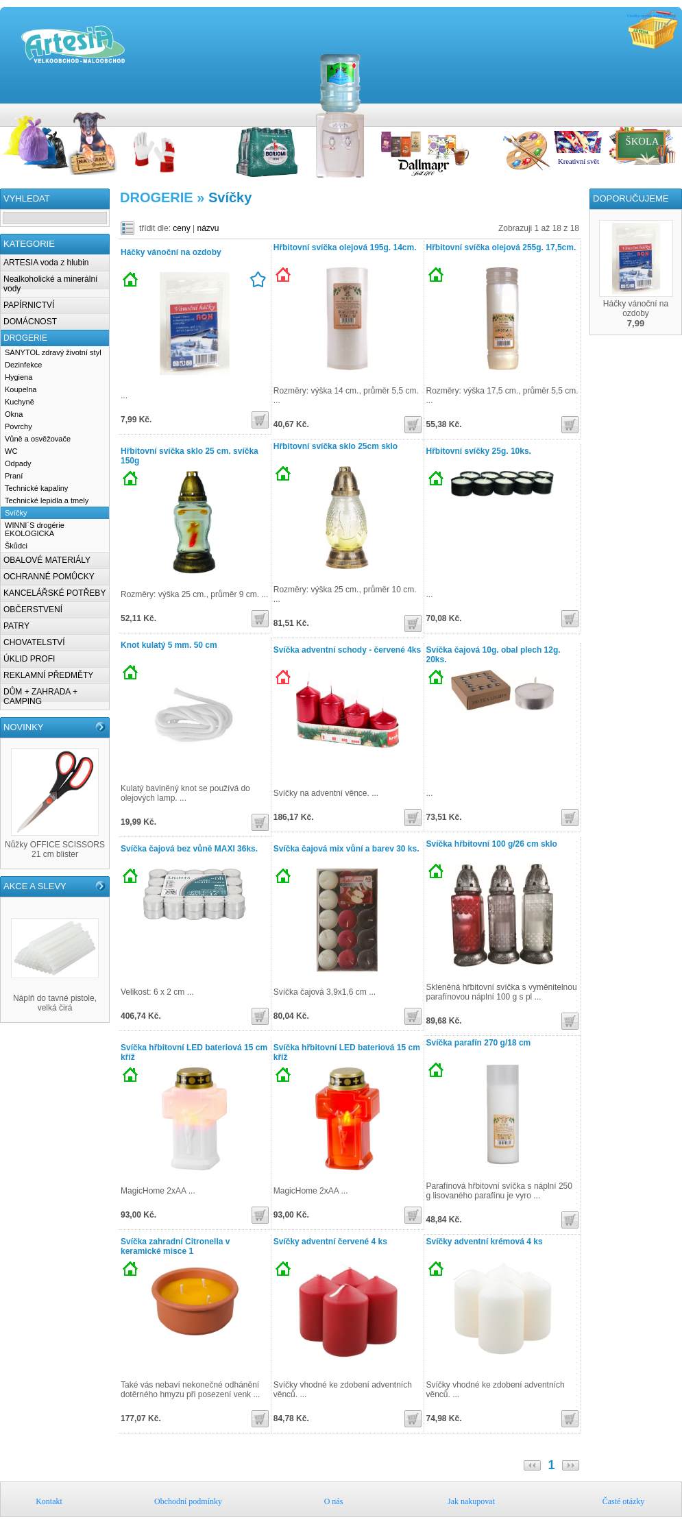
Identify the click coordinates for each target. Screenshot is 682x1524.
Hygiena (18, 377)
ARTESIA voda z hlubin (46, 262)
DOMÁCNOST (30, 321)
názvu (208, 228)
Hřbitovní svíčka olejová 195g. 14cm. (345, 247)
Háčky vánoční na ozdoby (171, 252)
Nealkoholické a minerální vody (50, 283)
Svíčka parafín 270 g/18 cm (478, 1043)
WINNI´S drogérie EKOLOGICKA (34, 529)
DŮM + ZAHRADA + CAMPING (40, 696)
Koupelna (21, 389)
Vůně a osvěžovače (38, 439)
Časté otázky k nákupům (675, 110)
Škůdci (16, 546)
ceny (181, 228)
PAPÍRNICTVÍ (28, 305)
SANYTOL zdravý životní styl (53, 352)
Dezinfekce (23, 365)
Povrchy (18, 426)
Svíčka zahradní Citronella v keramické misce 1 (175, 1246)
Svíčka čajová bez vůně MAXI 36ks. (189, 849)
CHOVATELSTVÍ (34, 642)
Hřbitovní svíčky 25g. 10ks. (478, 451)
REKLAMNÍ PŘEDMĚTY (48, 675)
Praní (14, 476)
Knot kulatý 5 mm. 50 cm (169, 645)
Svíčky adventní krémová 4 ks (484, 1241)
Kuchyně (19, 402)
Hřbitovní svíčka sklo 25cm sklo (335, 446)
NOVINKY (23, 727)
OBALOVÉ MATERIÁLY (46, 560)
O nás (648, 110)
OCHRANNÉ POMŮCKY (49, 576)
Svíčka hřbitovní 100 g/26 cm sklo (491, 844)
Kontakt (620, 110)
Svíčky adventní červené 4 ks (330, 1241)
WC (11, 451)
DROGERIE (25, 338)
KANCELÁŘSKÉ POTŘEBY (54, 593)
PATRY (16, 626)
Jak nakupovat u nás (661, 110)
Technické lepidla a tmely (46, 500)
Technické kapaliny (36, 488)
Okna (14, 414)
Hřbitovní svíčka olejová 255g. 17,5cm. (501, 247)
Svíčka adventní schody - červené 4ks (347, 650)
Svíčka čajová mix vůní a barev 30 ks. (346, 849)
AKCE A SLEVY (34, 886)
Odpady (18, 463)
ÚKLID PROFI (29, 659)
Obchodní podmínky (634, 110)
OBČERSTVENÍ (32, 609)
